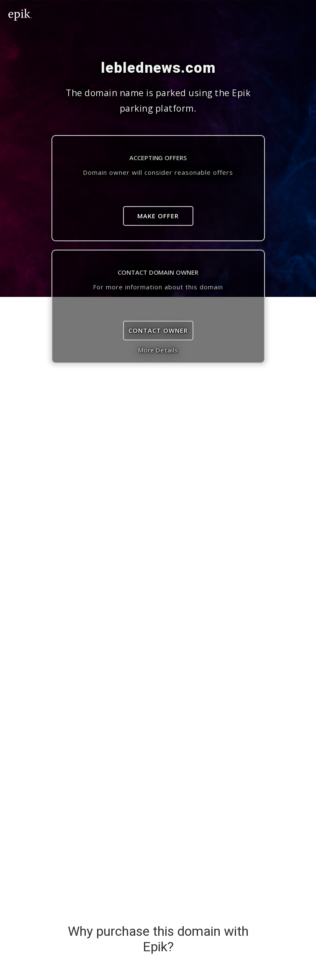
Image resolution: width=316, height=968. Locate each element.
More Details (158, 350)
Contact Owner (158, 330)
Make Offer (158, 216)
